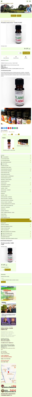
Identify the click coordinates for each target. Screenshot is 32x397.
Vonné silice (12, 131)
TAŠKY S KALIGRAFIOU (5, 229)
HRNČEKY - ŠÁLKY (4, 195)
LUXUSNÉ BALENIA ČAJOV (16, 162)
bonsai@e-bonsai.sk (4, 342)
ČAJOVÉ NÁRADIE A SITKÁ (16, 218)
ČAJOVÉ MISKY (16, 192)
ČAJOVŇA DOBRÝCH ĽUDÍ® (7, 3)
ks (2, 269)
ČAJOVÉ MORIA (3, 214)
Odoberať (3, 281)
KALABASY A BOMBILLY (5, 210)
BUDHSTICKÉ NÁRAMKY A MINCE (16, 226)
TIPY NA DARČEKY (16, 157)
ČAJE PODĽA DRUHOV (16, 160)
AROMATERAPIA (5, 131)
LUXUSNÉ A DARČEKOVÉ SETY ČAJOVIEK (16, 204)
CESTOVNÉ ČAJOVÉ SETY (5, 186)
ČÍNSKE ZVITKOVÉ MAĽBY (5, 228)
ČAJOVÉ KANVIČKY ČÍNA (5, 172)
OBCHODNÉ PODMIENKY (16, 237)
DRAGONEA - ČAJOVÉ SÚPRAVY (6, 179)
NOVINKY (16, 155)
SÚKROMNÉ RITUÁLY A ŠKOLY (6, 167)
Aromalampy (3, 222)
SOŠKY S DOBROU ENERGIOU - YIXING (7, 212)
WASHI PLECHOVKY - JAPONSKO (6, 198)
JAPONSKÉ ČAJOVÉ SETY (5, 181)
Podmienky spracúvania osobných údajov (9, 238)
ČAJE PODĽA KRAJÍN (16, 159)
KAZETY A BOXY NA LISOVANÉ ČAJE (7, 205)
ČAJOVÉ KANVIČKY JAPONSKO (16, 171)
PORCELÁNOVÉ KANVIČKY (5, 174)
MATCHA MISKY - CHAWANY (16, 190)
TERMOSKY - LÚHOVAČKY (5, 207)
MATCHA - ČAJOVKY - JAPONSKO (6, 202)
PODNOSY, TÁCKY (4, 215)
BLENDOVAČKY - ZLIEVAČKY (16, 185)
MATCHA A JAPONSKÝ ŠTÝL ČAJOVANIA (16, 231)
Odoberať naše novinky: (5, 276)
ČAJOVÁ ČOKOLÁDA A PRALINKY (16, 169)
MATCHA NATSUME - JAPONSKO (6, 196)
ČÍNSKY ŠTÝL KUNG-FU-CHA (16, 233)
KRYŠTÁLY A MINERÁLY (16, 224)
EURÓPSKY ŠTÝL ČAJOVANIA (16, 235)
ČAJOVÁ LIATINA (16, 183)
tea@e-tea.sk (11, 342)
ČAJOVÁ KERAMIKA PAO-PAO (16, 178)
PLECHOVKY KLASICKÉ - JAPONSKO (7, 200)
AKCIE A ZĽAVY (4, 163)
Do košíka (26, 53)
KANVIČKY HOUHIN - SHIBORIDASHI (7, 176)
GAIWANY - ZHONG (4, 188)
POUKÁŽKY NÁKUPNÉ (4, 165)
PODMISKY (3, 193)
